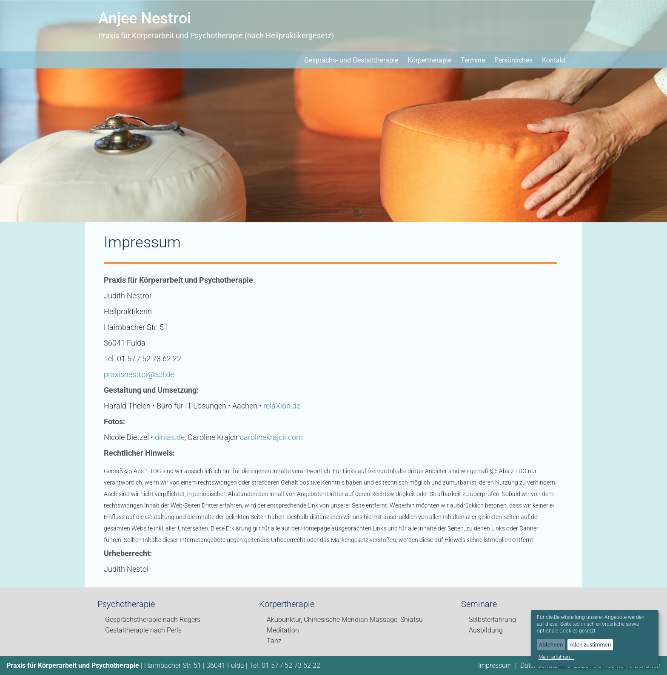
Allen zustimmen (590, 644)
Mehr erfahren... (556, 657)
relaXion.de (281, 405)
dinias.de (170, 437)
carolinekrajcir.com (271, 437)
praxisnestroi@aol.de (139, 374)
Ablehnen (551, 644)
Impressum (495, 665)
